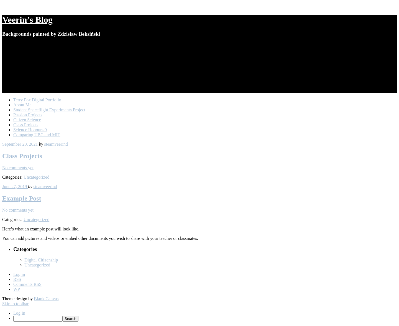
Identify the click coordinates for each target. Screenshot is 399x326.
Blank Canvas (46, 298)
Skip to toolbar (15, 303)
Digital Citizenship (41, 260)
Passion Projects (27, 114)
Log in (19, 274)
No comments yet (18, 167)
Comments (27, 284)
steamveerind (56, 144)
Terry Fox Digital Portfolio (37, 99)
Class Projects (25, 124)
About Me (22, 104)
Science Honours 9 (30, 129)
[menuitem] (205, 319)
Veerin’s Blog (27, 20)
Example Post (21, 198)
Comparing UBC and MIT (36, 134)
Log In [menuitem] (19, 313)
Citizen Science (27, 119)
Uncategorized (36, 177)
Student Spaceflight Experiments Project (49, 109)
